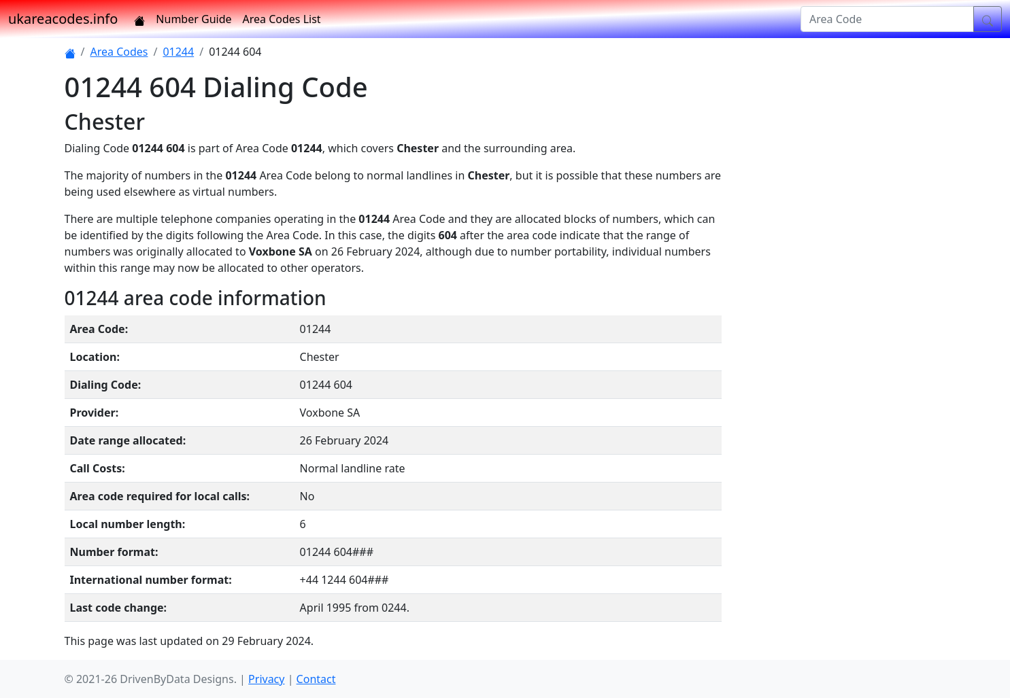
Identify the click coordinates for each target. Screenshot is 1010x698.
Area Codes (119, 51)
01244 (178, 51)
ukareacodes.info (63, 19)
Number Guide (193, 19)
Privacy (266, 678)
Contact (316, 678)
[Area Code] (887, 19)
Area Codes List (282, 19)
